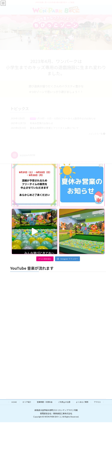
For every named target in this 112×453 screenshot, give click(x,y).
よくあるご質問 (82, 402)
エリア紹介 (26, 402)
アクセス (97, 402)
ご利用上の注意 (64, 402)
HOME (14, 402)
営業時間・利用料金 (45, 402)
